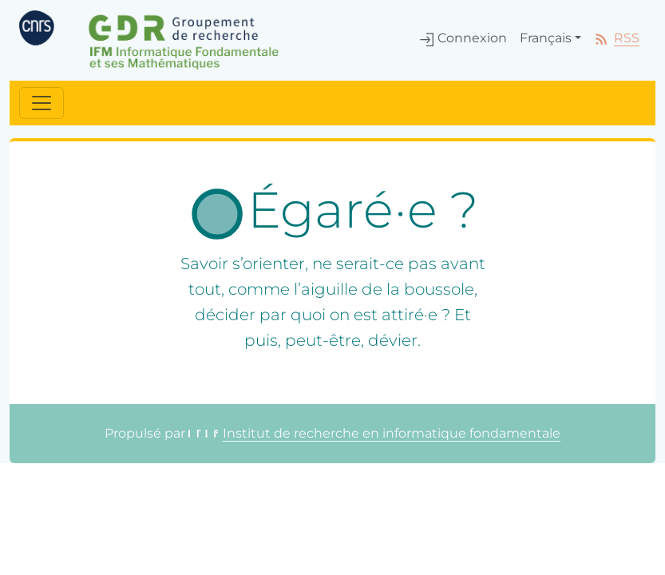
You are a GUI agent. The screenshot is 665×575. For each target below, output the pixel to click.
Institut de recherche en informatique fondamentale (374, 433)
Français (546, 38)
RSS (616, 38)
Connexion (463, 38)
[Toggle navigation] (41, 103)
